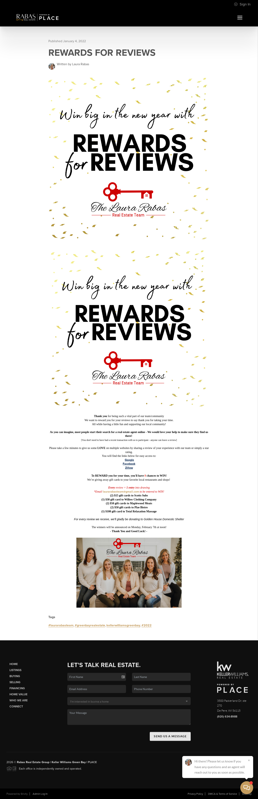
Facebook (129, 464)
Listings (15, 673)
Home (13, 667)
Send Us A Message (170, 739)
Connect (16, 709)
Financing (17, 691)
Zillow (129, 468)
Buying (14, 679)
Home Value (18, 697)
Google (129, 460)
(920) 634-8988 (227, 719)
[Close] (249, 760)
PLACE (92, 765)
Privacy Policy (195, 794)
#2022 (146, 625)
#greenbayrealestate (90, 625)
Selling (14, 685)
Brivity (24, 794)
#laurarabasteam (61, 625)
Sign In (242, 4)
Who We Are (18, 703)
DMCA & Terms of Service (222, 794)
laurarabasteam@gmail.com (121, 491)
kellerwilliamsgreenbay (123, 625)
